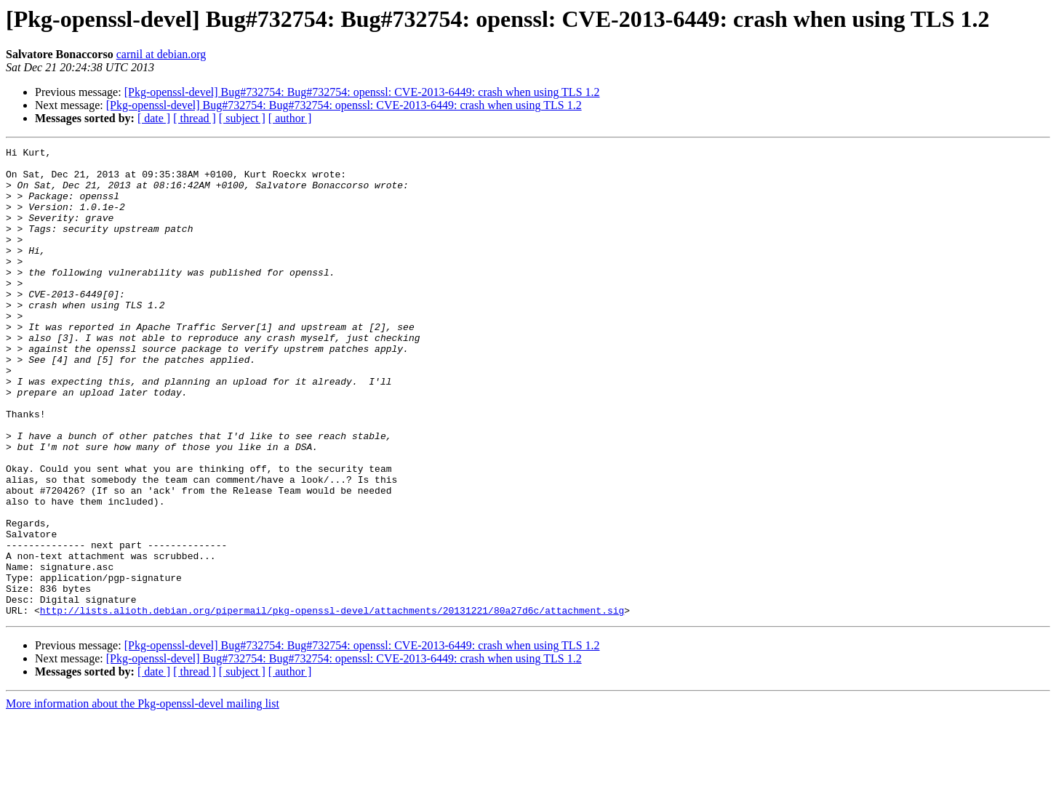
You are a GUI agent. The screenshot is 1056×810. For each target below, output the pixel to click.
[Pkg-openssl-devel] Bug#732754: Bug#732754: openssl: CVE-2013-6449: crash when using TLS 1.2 (362, 92)
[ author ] (290, 118)
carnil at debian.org (161, 54)
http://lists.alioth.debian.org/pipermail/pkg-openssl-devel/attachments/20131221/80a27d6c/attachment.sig (332, 703)
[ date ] (153, 118)
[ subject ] (242, 118)
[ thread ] (194, 118)
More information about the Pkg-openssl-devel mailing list (142, 797)
